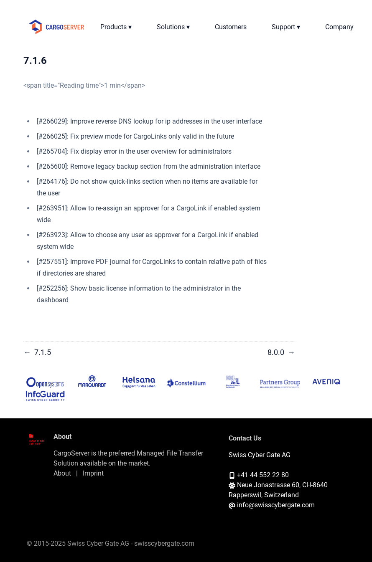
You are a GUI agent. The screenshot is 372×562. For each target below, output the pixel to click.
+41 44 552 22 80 (263, 475)
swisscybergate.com (164, 543)
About (62, 473)
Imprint (93, 473)
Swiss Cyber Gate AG (259, 455)
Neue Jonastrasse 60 (268, 485)
